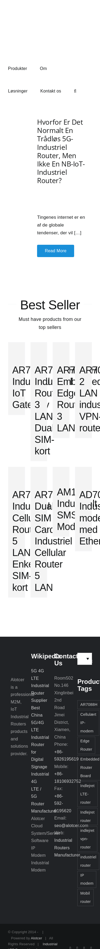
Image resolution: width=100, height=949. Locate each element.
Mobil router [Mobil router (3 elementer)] (85, 897)
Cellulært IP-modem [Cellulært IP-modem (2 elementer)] (88, 722)
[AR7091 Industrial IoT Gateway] (16, 350)
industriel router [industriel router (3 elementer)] (88, 861)
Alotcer (36, 938)
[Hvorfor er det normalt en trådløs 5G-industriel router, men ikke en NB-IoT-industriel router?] (13, 187)
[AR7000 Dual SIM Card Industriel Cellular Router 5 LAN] (39, 475)
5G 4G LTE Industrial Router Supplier (40, 686)
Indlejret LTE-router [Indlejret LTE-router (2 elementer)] (87, 794)
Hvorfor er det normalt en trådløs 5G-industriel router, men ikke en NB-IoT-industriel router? (61, 151)
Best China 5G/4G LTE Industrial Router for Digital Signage (40, 737)
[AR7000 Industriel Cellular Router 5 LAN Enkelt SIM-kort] (16, 475)
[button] (75, 90)
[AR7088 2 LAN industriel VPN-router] (83, 350)
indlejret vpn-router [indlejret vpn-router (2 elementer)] (87, 838)
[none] (84, 659)
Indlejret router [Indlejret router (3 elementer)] (87, 816)
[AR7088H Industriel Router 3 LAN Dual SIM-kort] (39, 350)
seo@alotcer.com (71, 825)
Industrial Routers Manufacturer (67, 847)
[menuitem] (84, 659)
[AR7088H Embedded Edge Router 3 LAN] (61, 350)
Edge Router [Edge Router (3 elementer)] (86, 745)
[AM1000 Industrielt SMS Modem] (61, 474)
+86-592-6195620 (62, 803)
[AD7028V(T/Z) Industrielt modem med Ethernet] (83, 475)
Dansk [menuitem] (86, 661)
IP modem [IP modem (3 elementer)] (86, 879)
